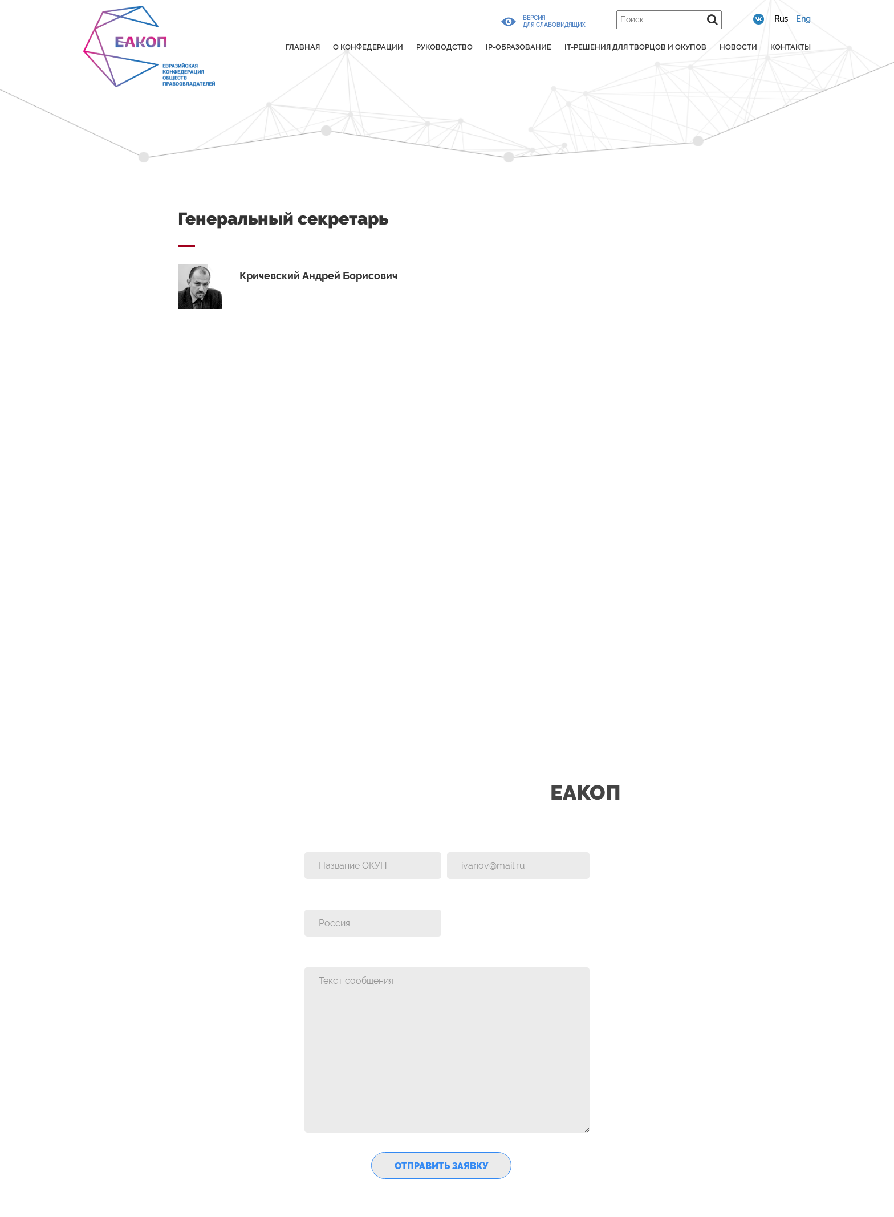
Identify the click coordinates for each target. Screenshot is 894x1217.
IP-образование (518, 47)
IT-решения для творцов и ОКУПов (635, 47)
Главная (303, 47)
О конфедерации (368, 47)
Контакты (790, 47)
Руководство (444, 47)
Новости (738, 47)
